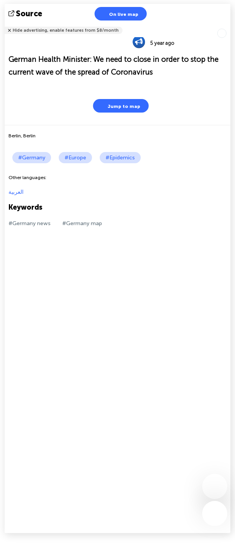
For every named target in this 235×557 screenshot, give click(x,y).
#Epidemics (120, 157)
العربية (16, 192)
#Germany (31, 157)
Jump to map (119, 106)
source (26, 13)
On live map (118, 14)
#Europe (75, 157)
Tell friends (227, 25)
